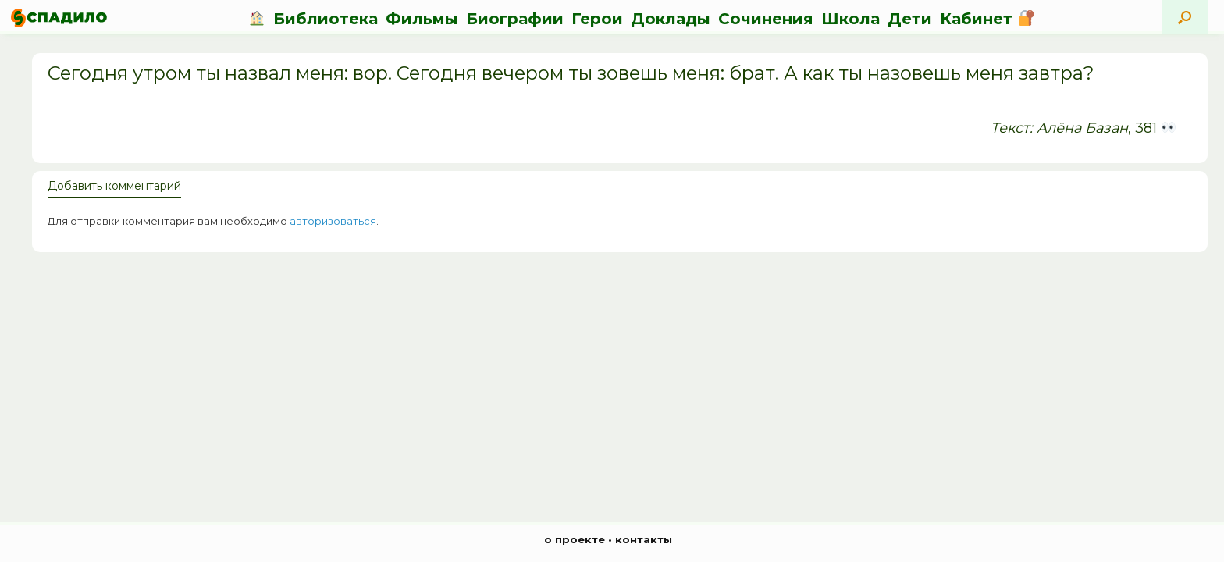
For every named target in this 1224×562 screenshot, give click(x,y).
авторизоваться (333, 221)
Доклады (670, 18)
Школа (850, 18)
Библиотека (325, 18)
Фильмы (422, 18)
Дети (910, 18)
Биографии (515, 18)
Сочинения (765, 18)
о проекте (574, 539)
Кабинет (987, 18)
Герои (597, 18)
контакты (643, 539)
